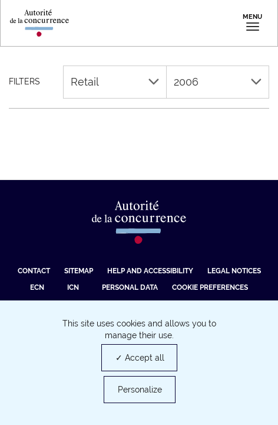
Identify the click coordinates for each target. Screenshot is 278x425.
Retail (115, 82)
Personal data (130, 287)
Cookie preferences (210, 287)
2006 (218, 82)
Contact (34, 271)
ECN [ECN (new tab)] (37, 287)
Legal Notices (234, 271)
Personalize (140, 389)
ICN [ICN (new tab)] (73, 287)
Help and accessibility (150, 271)
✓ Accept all (139, 357)
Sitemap (78, 271)
